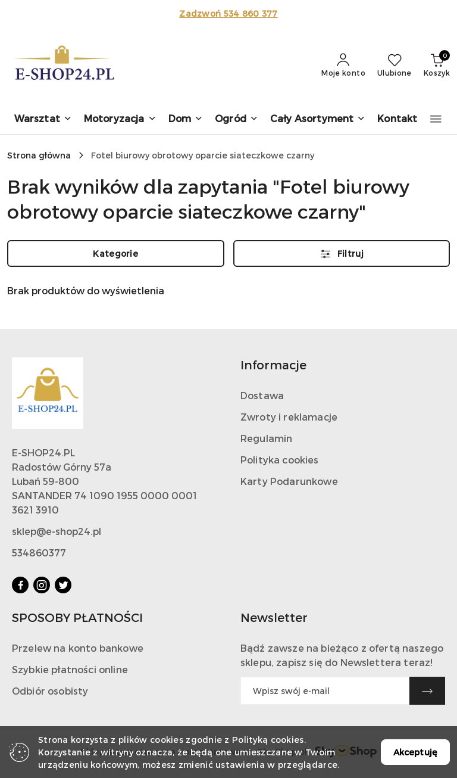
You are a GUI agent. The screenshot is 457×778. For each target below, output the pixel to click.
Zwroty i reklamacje (288, 416)
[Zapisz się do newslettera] (324, 691)
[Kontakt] (397, 119)
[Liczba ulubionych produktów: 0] (394, 65)
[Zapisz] (427, 691)
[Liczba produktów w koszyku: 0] (437, 65)
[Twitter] (63, 585)
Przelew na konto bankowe (77, 647)
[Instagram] (41, 585)
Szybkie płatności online (70, 669)
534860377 (39, 552)
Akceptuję (415, 752)
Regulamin (266, 438)
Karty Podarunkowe (289, 481)
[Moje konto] (343, 65)
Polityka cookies (279, 459)
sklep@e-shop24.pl (56, 531)
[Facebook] (20, 585)
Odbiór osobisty (50, 690)
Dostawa (262, 395)
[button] (43, 119)
